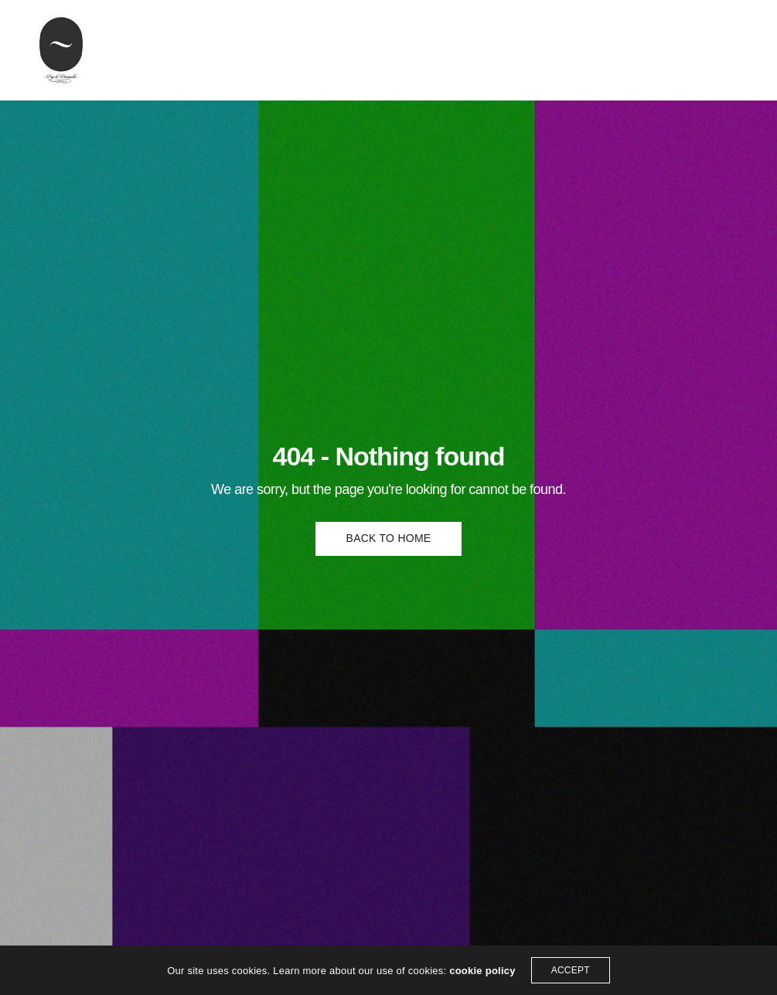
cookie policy (482, 970)
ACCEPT (570, 970)
